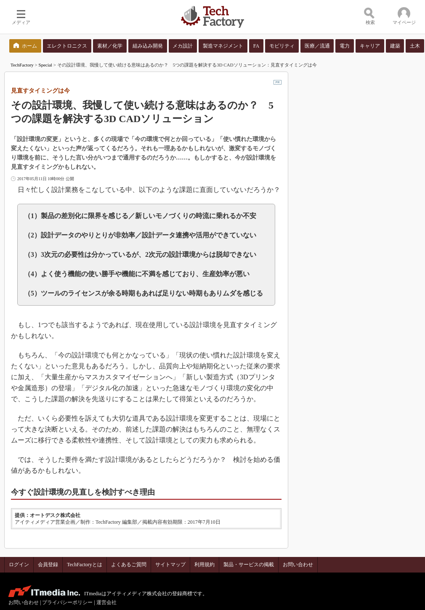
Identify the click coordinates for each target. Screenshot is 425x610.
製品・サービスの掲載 (248, 564)
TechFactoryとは (84, 564)
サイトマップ (170, 564)
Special (45, 64)
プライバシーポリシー (67, 602)
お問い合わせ (298, 564)
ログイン (19, 564)
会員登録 (48, 564)
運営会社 (106, 602)
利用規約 (204, 564)
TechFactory (22, 64)
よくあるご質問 (128, 564)
